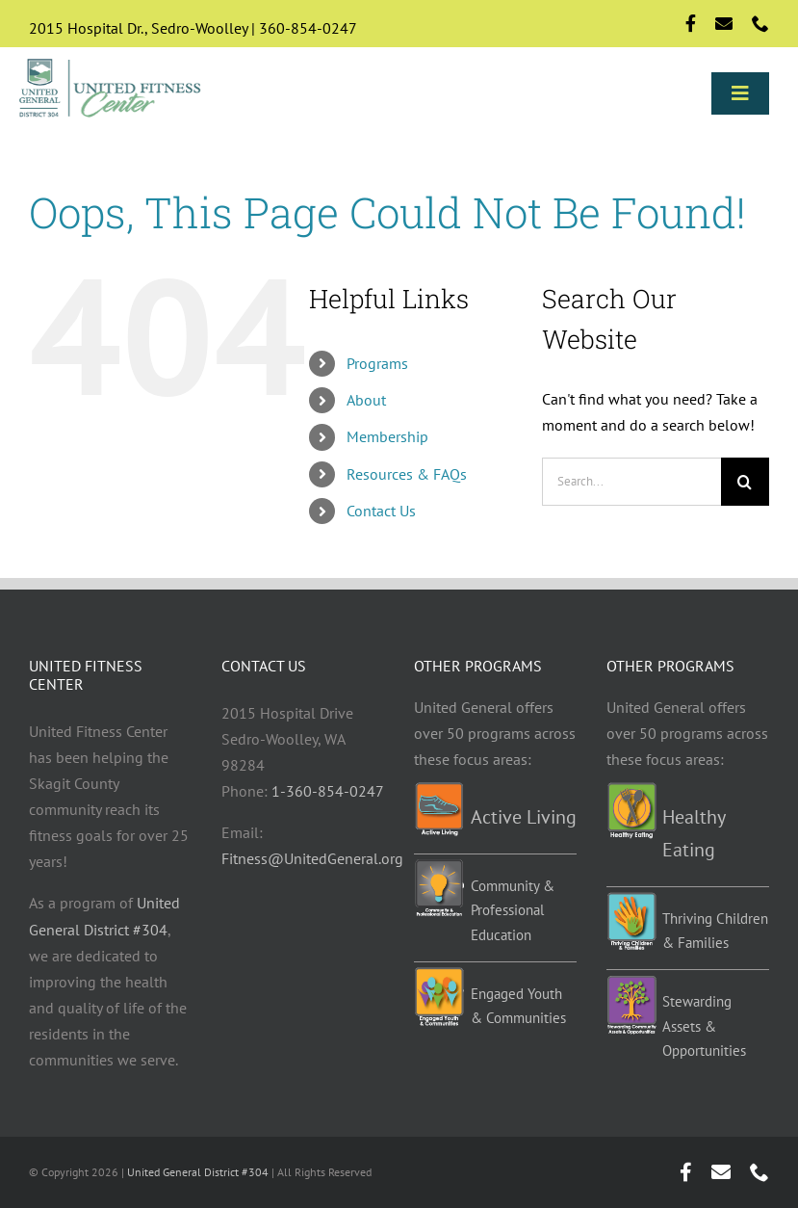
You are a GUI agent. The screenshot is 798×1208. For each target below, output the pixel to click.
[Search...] (631, 482)
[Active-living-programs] (439, 790)
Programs (377, 363)
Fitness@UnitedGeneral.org (312, 858)
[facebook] (690, 23)
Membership (387, 436)
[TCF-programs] (631, 899)
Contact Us (381, 510)
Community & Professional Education (512, 910)
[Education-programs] (439, 867)
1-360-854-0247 (327, 791)
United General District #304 (198, 1172)
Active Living (524, 816)
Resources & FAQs (407, 474)
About (366, 399)
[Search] (745, 482)
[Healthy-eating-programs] (631, 790)
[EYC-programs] (439, 975)
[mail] (724, 23)
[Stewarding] (631, 982)
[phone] (760, 23)
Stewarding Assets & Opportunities (704, 1026)
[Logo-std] (110, 61)
